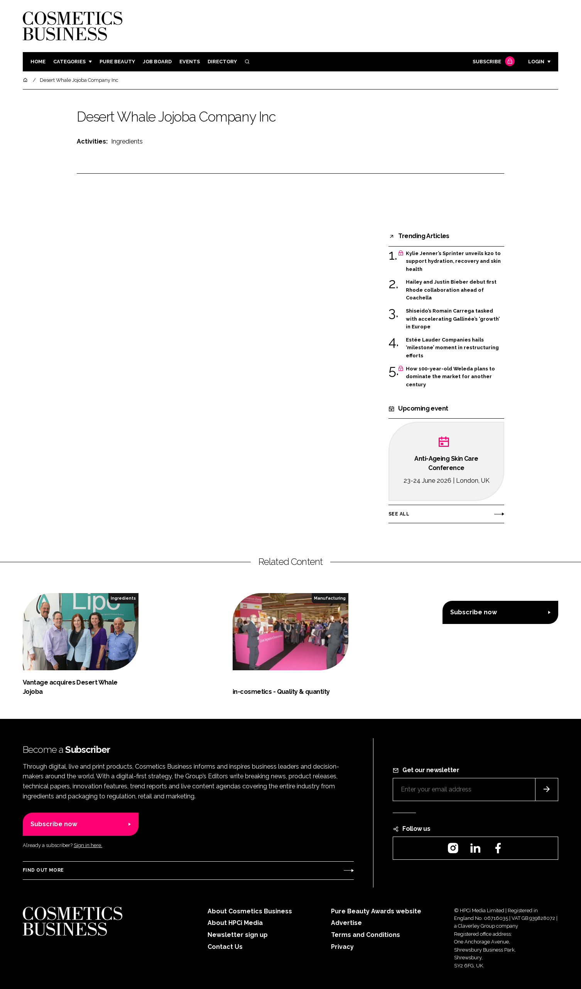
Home (38, 61)
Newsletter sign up (238, 934)
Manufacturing (330, 598)
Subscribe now (473, 612)
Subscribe (493, 62)
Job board (157, 61)
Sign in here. (88, 845)
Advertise (346, 922)
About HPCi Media (235, 922)
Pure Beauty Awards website (376, 911)
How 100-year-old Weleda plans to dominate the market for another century (450, 377)
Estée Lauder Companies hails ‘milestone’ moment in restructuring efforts (452, 348)
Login (536, 61)
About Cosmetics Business (250, 911)
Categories (69, 61)
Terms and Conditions (365, 934)
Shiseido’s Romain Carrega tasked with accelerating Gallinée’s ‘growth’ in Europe (453, 319)
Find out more (43, 870)
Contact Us (225, 946)
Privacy (342, 946)
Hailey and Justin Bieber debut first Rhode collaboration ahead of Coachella (451, 290)
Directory (222, 61)
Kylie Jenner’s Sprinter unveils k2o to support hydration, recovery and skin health (453, 261)
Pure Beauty (117, 61)
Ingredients (127, 141)
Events (189, 61)
